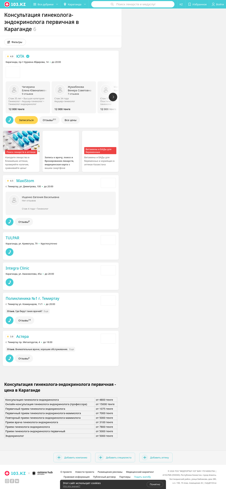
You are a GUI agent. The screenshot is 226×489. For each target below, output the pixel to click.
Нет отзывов (29, 200)
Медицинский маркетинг (140, 471)
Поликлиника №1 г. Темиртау (32, 298)
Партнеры (125, 476)
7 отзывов (73, 93)
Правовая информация (77, 476)
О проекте (66, 471)
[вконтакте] (17, 481)
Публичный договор (104, 476)
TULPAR (12, 237)
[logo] (15, 4)
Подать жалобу (142, 476)
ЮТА (20, 56)
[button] (45, 4)
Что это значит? (71, 486)
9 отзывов (27, 93)
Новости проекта (84, 471)
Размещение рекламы (110, 471)
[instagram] (7, 481)
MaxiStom (25, 180)
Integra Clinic (17, 268)
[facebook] (12, 481)
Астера (22, 336)
